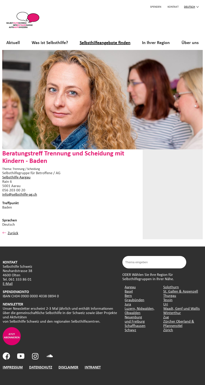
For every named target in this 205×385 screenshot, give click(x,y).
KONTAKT (173, 7)
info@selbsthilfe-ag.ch (19, 194)
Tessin (167, 299)
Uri (165, 304)
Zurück (10, 233)
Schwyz (130, 329)
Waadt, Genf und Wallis (181, 308)
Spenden (155, 7)
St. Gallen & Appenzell (180, 291)
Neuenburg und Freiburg (135, 319)
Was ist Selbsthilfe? (50, 42)
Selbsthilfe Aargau (16, 177)
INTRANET (93, 367)
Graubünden (134, 299)
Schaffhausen (135, 325)
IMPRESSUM (13, 367)
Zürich (168, 329)
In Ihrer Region (156, 42)
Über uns (190, 42)
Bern (128, 295)
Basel (129, 291)
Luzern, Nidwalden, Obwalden (139, 310)
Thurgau (169, 295)
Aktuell (13, 42)
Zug (166, 316)
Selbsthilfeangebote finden (105, 42)
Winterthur (172, 312)
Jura (128, 304)
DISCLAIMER (68, 367)
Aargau (130, 286)
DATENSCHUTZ (40, 367)
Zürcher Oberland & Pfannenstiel (178, 323)
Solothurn (171, 286)
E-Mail (8, 283)
